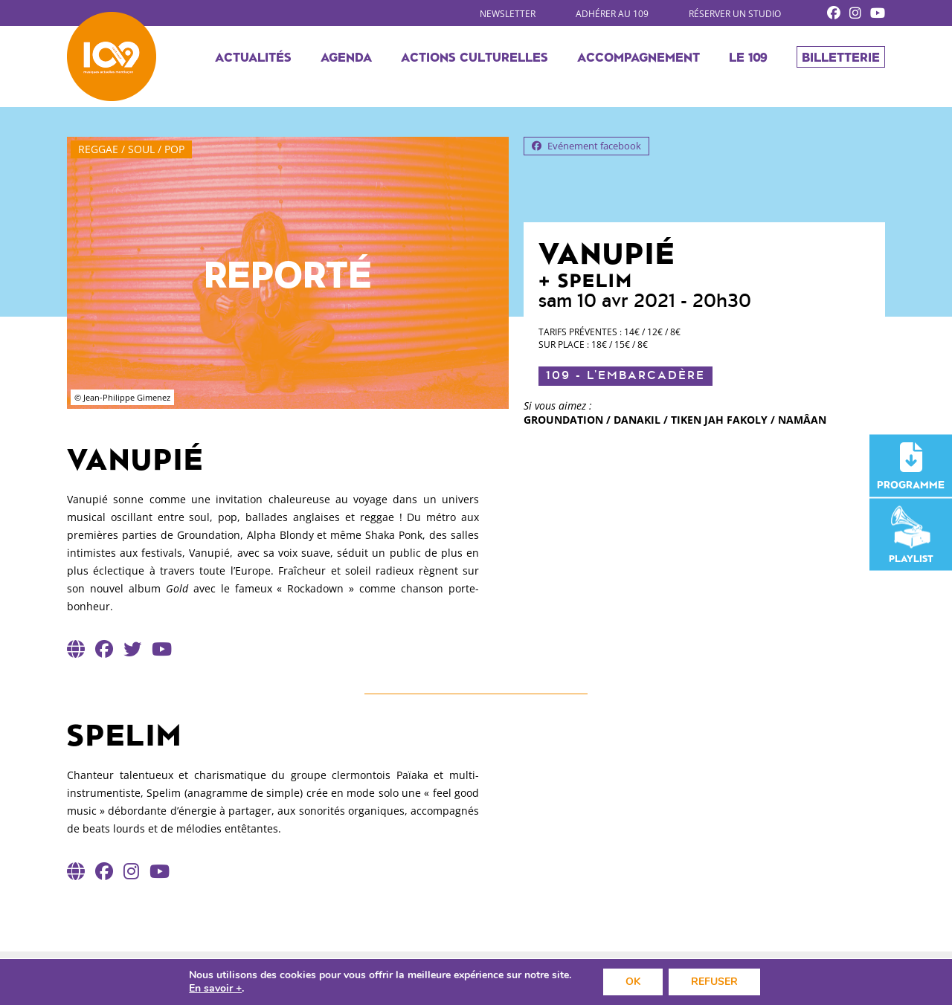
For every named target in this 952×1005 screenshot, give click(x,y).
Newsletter (508, 13)
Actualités (253, 56)
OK (632, 982)
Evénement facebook (586, 145)
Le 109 (748, 56)
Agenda (346, 56)
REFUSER (714, 982)
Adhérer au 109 (612, 13)
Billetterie (841, 56)
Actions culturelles (474, 56)
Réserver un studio (735, 13)
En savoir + (215, 988)
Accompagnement (638, 56)
